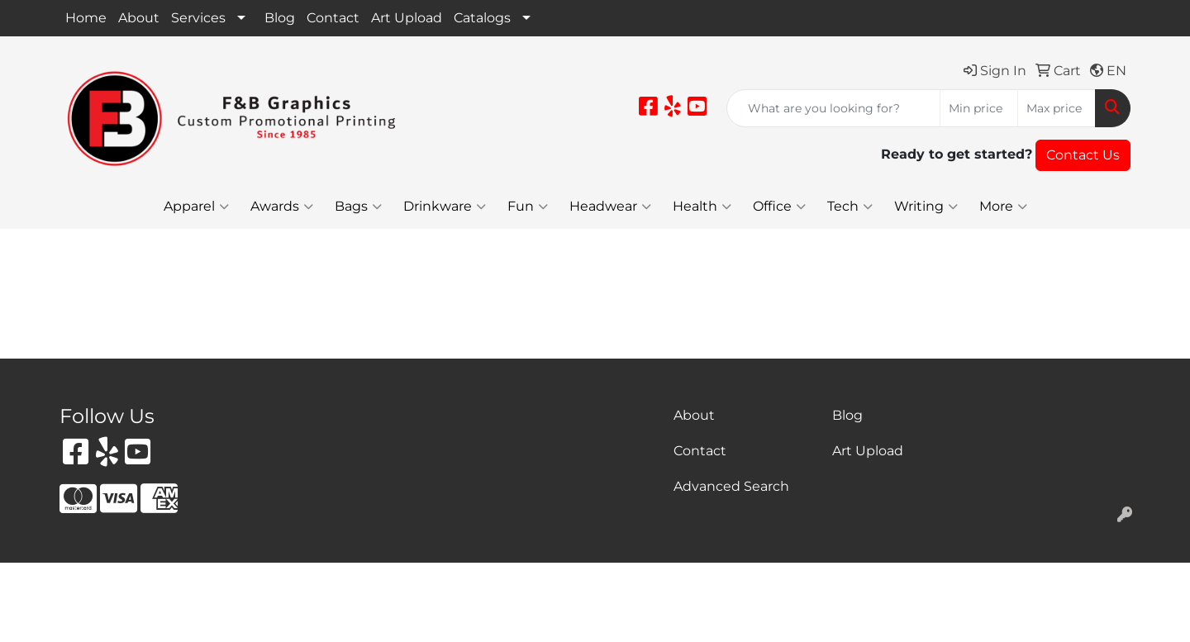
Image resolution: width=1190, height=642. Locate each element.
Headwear (610, 206)
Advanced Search (731, 486)
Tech (850, 206)
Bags (358, 206)
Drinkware (444, 206)
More (1003, 206)
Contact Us (1083, 155)
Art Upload (406, 18)
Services (198, 18)
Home (86, 18)
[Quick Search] (833, 108)
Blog (279, 18)
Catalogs (482, 18)
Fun (527, 206)
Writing (926, 206)
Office (779, 206)
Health (702, 206)
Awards (281, 206)
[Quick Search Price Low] (979, 108)
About (138, 18)
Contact (333, 18)
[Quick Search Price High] (1056, 108)
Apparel (196, 206)
